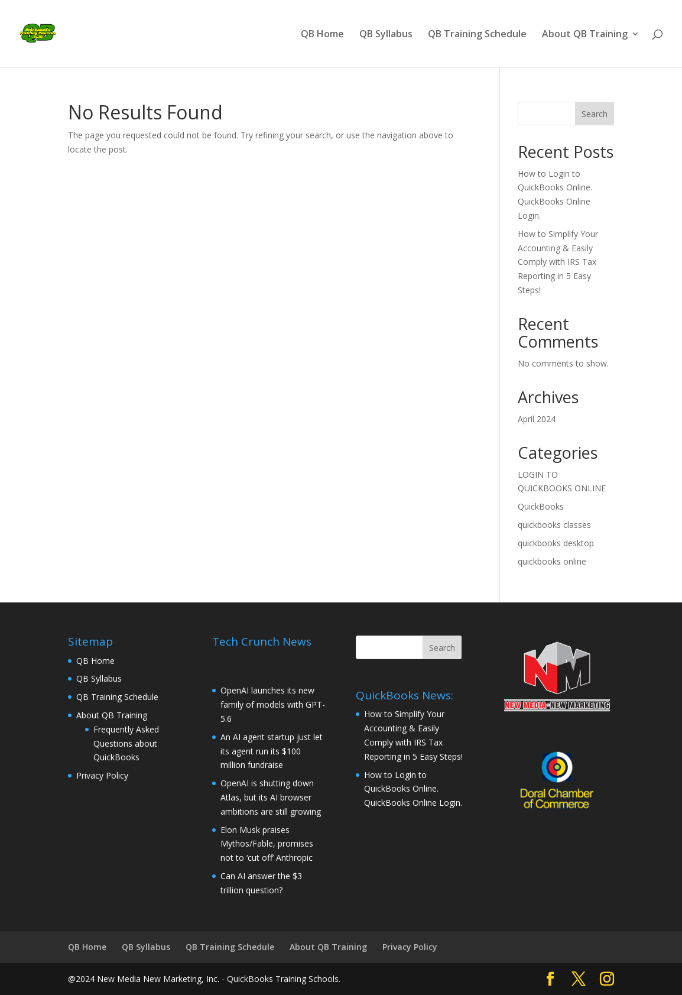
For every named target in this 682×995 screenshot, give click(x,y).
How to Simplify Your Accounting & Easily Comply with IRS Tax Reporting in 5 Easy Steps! (558, 262)
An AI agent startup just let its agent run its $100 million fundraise (271, 751)
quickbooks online (552, 561)
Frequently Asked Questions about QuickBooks (126, 743)
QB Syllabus (386, 35)
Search (595, 113)
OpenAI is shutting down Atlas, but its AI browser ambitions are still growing (270, 797)
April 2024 (537, 418)
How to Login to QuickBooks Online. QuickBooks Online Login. (413, 789)
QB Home (322, 35)
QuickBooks (541, 506)
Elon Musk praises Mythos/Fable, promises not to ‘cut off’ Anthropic (266, 844)
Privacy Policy (102, 775)
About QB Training (585, 35)
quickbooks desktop (556, 543)
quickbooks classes (554, 524)
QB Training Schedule (477, 35)
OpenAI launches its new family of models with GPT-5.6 (272, 704)
